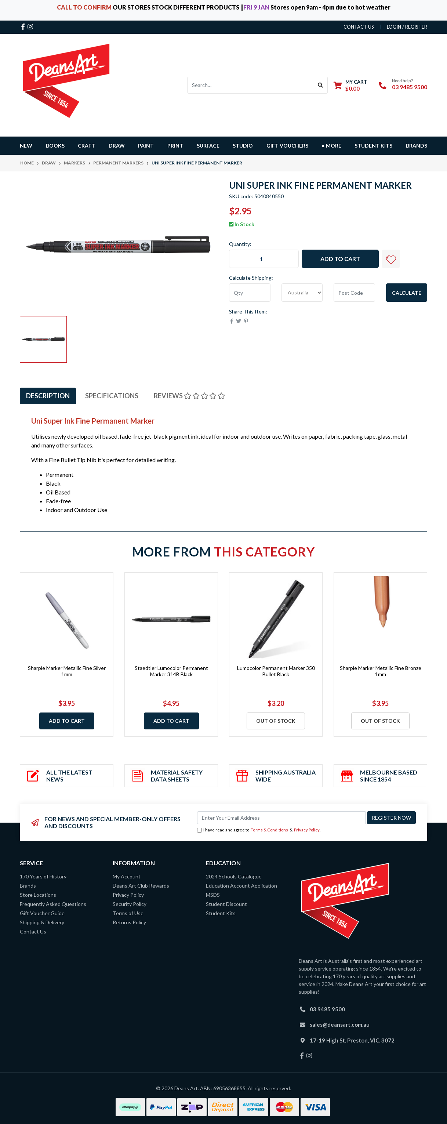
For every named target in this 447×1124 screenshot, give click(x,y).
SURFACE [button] (208, 145)
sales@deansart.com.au (340, 1024)
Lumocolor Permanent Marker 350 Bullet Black (276, 671)
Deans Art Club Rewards (141, 885)
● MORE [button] (331, 145)
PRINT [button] (175, 145)
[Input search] (250, 85)
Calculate (406, 293)
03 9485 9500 (409, 86)
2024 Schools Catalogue (234, 876)
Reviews (189, 396)
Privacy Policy (307, 829)
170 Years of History (43, 876)
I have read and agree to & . (258, 830)
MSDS (213, 895)
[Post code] (354, 292)
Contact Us (33, 931)
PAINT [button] (146, 145)
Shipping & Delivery (42, 922)
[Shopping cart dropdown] (350, 85)
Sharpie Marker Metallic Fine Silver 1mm (67, 671)
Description (48, 396)
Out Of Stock (275, 721)
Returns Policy (129, 922)
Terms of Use (128, 913)
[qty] (249, 292)
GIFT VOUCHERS (287, 145)
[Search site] (320, 85)
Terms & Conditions (269, 829)
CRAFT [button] (86, 145)
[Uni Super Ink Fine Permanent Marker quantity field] (264, 259)
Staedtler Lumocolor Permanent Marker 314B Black (171, 671)
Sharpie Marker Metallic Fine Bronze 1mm (380, 671)
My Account (127, 876)
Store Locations (38, 895)
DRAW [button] (117, 145)
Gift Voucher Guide (42, 913)
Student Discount (226, 904)
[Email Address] (281, 817)
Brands (28, 885)
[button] (391, 259)
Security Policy (129, 904)
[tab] (48, 396)
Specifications (111, 396)
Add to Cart (340, 258)
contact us (359, 27)
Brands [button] (416, 145)
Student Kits (373, 145)
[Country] (302, 292)
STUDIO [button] (243, 145)
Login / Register (407, 27)
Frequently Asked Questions (53, 904)
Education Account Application (241, 885)
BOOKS (55, 145)
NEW (26, 145)
